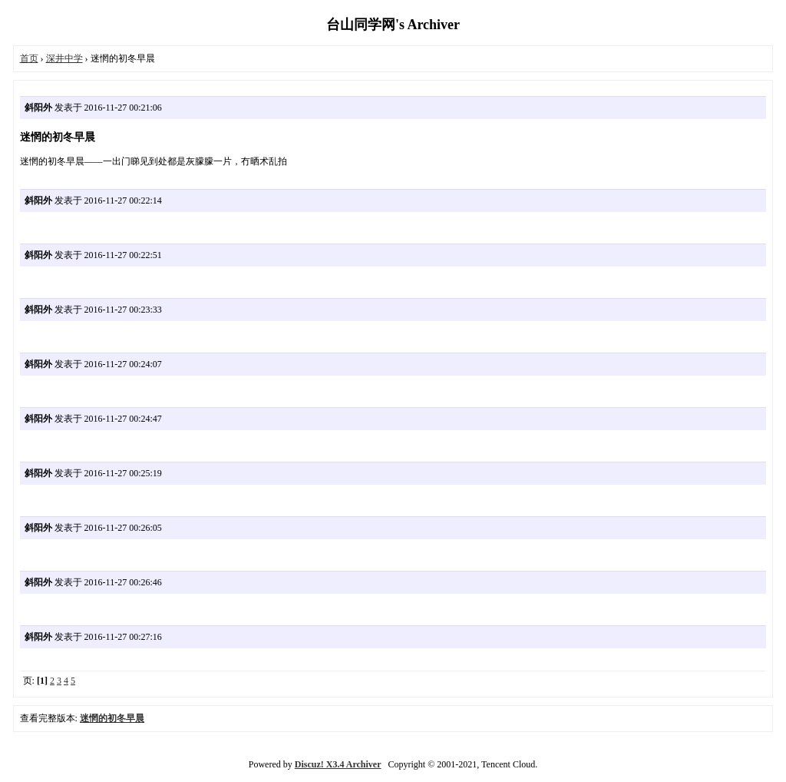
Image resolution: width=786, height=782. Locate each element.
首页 (29, 58)
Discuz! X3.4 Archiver (338, 764)
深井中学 (64, 58)
